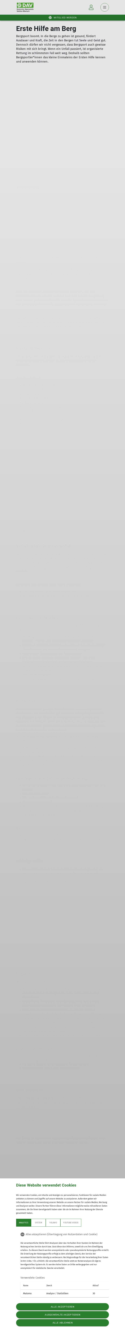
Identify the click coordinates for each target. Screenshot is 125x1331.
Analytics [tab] (23, 1223)
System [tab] (38, 1223)
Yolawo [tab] (53, 1223)
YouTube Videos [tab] (70, 1223)
